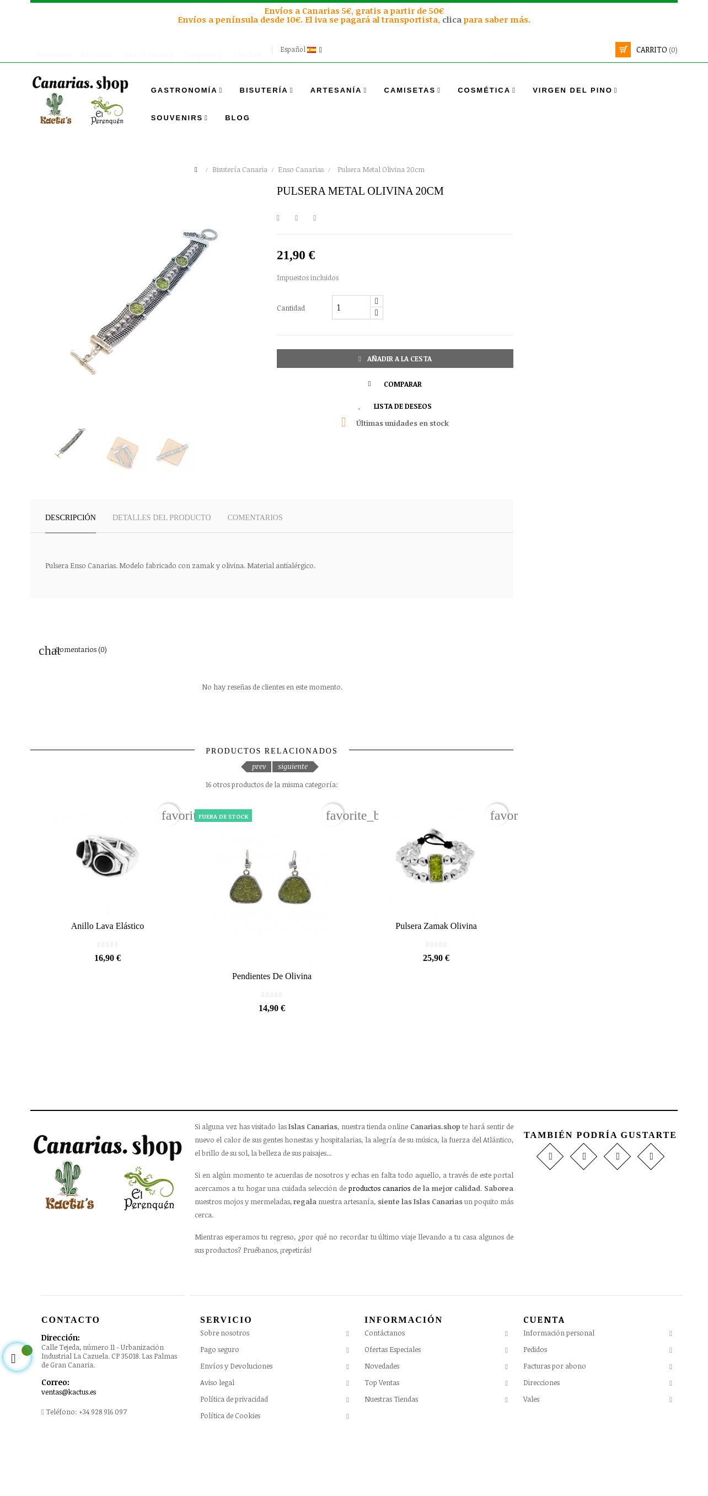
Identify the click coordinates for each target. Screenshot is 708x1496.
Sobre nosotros (224, 1388)
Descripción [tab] (70, 518)
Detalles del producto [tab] (161, 518)
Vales (531, 1454)
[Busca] (539, 49)
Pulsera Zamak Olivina (436, 964)
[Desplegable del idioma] (302, 49)
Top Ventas (381, 1438)
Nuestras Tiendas (391, 1455)
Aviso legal (217, 1438)
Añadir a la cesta (395, 359)
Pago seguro (219, 1405)
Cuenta (544, 1375)
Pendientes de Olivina (272, 1031)
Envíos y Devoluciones (236, 1421)
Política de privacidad (234, 1455)
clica (453, 19)
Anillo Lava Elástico (107, 964)
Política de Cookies (230, 1471)
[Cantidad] (351, 307)
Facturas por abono (554, 1421)
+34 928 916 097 (103, 1467)
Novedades (381, 1421)
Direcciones (541, 1437)
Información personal (558, 1388)
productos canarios (379, 1243)
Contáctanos (384, 1388)
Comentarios (255, 518)
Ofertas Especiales (392, 1405)
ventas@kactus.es (68, 1447)
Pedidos (535, 1404)
